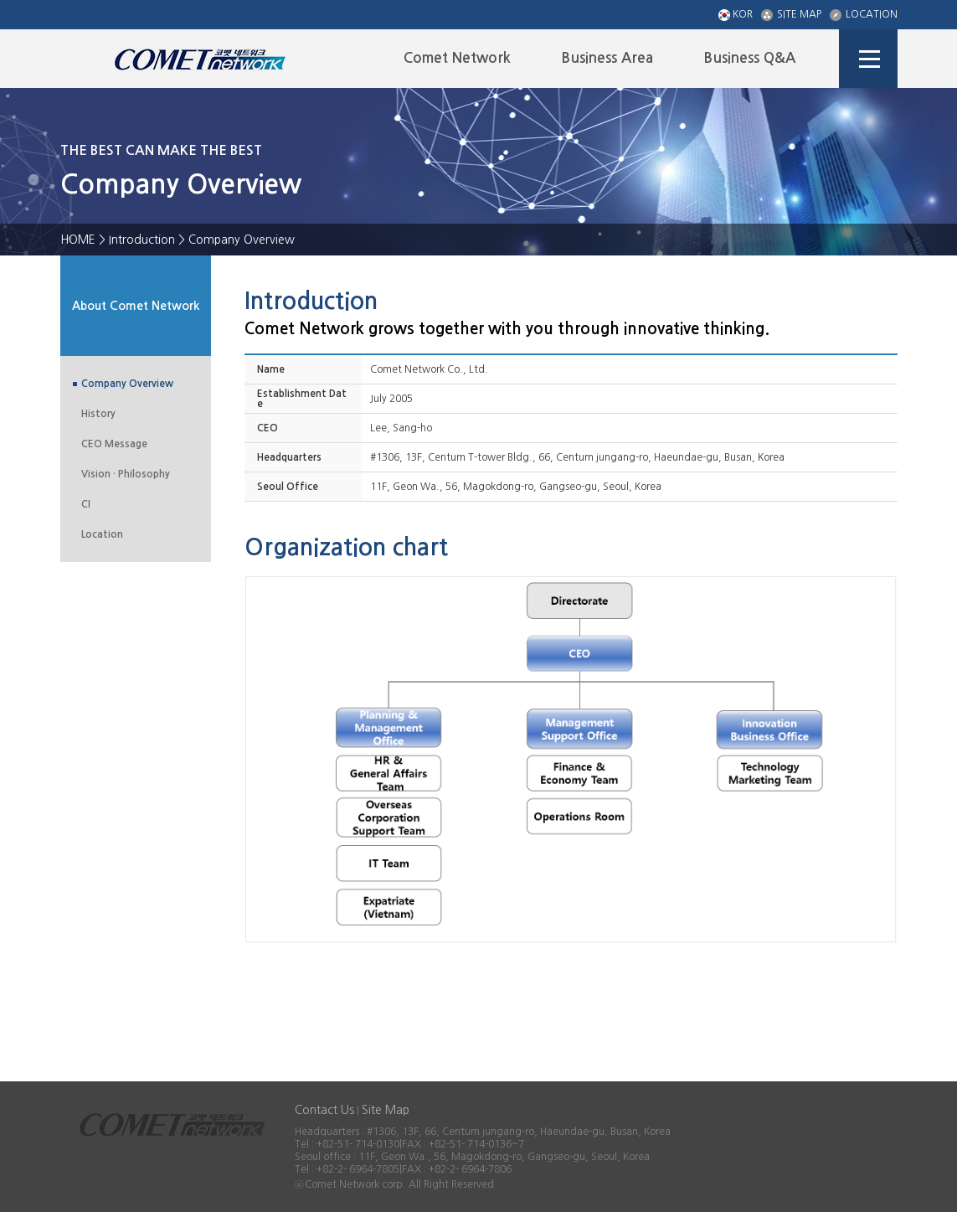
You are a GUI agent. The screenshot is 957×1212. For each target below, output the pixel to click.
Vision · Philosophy (125, 474)
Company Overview (127, 384)
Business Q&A (749, 58)
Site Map (385, 1110)
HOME (77, 239)
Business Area (607, 58)
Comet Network (457, 58)
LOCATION (864, 15)
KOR (735, 15)
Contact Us (324, 1110)
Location (102, 534)
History (98, 414)
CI (85, 504)
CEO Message (114, 444)
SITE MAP (791, 15)
